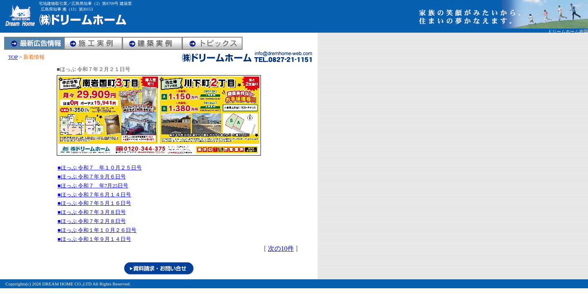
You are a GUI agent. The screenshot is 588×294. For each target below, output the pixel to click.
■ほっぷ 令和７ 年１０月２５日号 (100, 168)
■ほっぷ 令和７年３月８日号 (92, 212)
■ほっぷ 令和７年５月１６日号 (94, 203)
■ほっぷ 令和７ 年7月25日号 (93, 186)
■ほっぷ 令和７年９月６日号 (92, 177)
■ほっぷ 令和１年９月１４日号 (94, 239)
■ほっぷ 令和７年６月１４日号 (94, 195)
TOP (13, 57)
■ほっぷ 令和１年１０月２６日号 (97, 230)
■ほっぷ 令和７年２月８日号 (92, 221)
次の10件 (281, 248)
